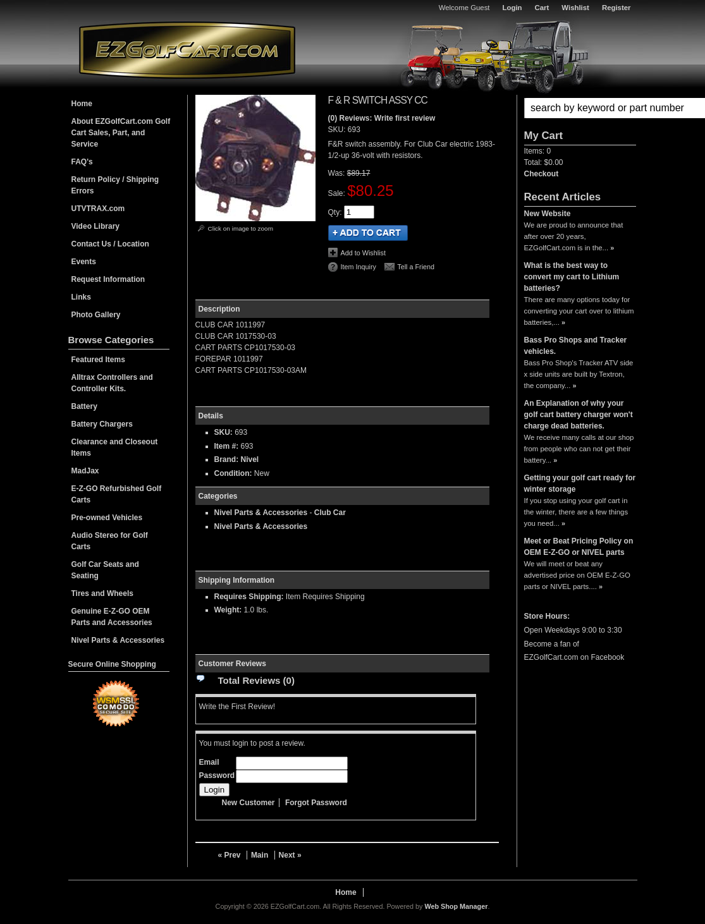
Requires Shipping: (249, 596)
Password (217, 775)
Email (209, 762)
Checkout (541, 173)
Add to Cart (368, 233)
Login (512, 7)
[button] (580, 108)
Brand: (226, 459)
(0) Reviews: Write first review (382, 118)
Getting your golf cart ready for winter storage (580, 483)
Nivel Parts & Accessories (261, 512)
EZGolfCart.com (187, 49)
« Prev (229, 855)
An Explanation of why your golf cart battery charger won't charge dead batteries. (578, 414)
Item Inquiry (358, 267)
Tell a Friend (415, 267)
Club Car (330, 512)
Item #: (227, 446)
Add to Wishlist (363, 253)
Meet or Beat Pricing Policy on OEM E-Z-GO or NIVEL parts (579, 547)
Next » (290, 855)
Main (259, 855)
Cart (542, 7)
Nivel (250, 459)
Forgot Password (316, 802)
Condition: (233, 473)
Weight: (228, 609)
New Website (547, 213)
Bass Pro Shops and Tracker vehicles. (575, 346)
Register (616, 7)
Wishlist (575, 7)
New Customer (248, 802)
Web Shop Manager (455, 906)
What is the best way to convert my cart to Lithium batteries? (572, 277)
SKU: (338, 129)
